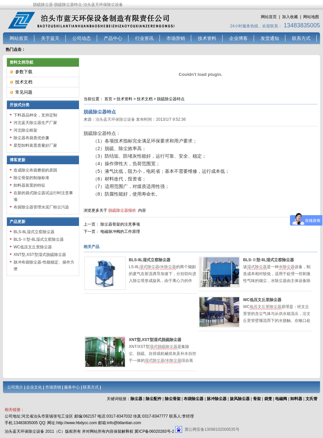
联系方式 (301, 38)
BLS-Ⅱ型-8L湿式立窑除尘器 (268, 260)
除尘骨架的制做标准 (31, 177)
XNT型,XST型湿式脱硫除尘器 (155, 339)
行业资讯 (144, 38)
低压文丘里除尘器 (265, 306)
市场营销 (175, 38)
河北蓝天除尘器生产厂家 (35, 122)
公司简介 (15, 387)
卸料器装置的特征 (29, 185)
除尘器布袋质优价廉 (31, 138)
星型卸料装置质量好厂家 (35, 145)
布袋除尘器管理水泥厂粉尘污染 (41, 207)
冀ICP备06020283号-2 (154, 431)
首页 (108, 99)
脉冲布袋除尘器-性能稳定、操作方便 (44, 265)
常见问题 (23, 92)
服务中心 (72, 387)
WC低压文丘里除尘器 (262, 299)
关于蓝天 (50, 38)
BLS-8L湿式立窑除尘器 (149, 260)
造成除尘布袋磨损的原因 (35, 170)
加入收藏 (290, 17)
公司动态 (81, 38)
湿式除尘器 (149, 267)
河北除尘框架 (25, 130)
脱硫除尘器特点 (171, 99)
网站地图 (311, 17)
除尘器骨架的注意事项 (120, 224)
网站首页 (269, 17)
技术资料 (207, 38)
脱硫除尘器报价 (122, 210)
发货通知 (270, 38)
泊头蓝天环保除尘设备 (115, 119)
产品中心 (113, 38)
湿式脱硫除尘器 (163, 346)
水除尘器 (168, 267)
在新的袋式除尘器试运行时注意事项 (43, 196)
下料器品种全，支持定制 (35, 115)
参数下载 (23, 71)
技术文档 (145, 99)
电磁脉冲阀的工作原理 (120, 231)
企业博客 (238, 38)
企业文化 (34, 387)
